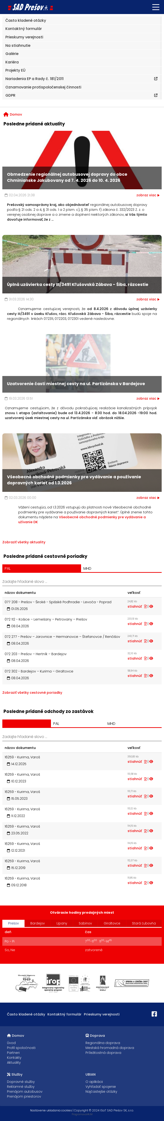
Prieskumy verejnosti (102, 1014)
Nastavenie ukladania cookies (51, 1110)
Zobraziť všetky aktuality (23, 542)
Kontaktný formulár (64, 1014)
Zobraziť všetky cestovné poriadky (32, 692)
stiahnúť (137, 606)
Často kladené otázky (26, 1014)
